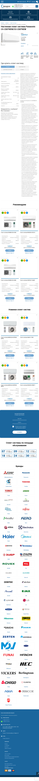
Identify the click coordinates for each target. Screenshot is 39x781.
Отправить (19, 432)
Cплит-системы (13, 23)
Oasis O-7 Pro (30, 337)
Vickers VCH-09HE (12, 280)
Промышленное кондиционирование (12, 756)
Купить (9, 250)
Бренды (6, 743)
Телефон (19, 422)
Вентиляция (7, 755)
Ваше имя (19, 418)
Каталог (7, 23)
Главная (2, 23)
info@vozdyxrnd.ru (6, 738)
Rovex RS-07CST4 (31, 232)
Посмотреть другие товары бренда (8, 73)
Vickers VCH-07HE (12, 232)
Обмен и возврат (8, 748)
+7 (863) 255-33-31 (18, 5)
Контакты (6, 746)
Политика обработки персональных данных (9, 715)
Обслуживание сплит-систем (10, 765)
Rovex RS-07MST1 (31, 385)
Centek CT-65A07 (31, 280)
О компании (7, 745)
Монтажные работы (8, 763)
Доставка (6, 766)
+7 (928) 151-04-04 (18, 6)
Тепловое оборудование (9, 758)
